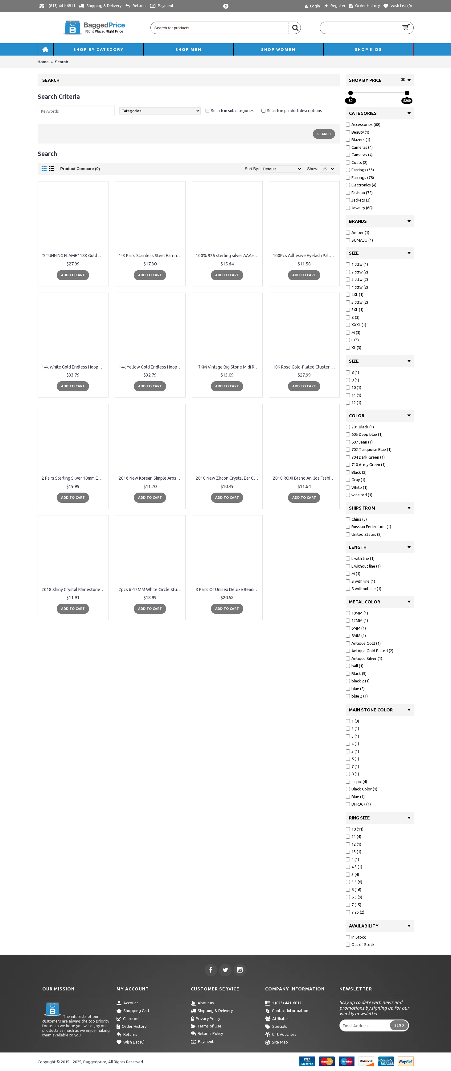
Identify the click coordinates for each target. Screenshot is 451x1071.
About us (202, 1003)
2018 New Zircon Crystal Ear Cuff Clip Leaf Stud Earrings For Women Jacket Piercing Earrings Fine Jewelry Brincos (228, 478)
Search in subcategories (232, 110)
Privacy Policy (205, 1019)
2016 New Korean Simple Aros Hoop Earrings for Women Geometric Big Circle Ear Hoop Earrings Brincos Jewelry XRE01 (151, 478)
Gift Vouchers (280, 1035)
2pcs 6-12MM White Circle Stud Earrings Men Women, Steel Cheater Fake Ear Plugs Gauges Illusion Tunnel (151, 589)
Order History (131, 1027)
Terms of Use (206, 1026)
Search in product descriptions (294, 110)
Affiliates (277, 1019)
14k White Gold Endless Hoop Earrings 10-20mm (74, 367)
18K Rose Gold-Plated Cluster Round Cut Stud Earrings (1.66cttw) (305, 367)
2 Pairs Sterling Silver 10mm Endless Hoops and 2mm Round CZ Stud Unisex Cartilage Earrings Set (74, 478)
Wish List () (131, 1042)
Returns (127, 1035)
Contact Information (286, 1011)
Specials (276, 1027)
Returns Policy (207, 1034)
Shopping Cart (133, 1011)
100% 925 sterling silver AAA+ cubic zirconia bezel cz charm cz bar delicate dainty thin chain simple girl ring (228, 255)
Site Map (276, 1042)
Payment (202, 1042)
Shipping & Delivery (212, 1011)
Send (399, 1025)
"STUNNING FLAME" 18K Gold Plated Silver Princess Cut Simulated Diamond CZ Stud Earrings (74, 255)
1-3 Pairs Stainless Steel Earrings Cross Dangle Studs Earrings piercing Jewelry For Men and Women (151, 255)
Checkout (128, 1019)
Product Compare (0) (80, 168)
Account (127, 1003)
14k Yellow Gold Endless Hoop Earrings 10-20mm (151, 367)
